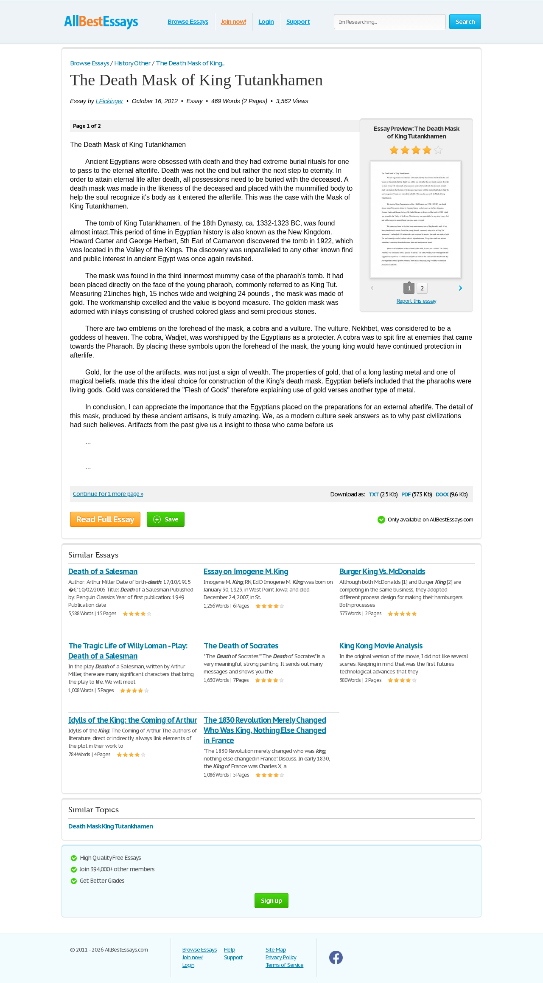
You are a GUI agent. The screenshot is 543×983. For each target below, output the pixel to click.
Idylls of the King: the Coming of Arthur (132, 720)
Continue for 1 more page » (108, 494)
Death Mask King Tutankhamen (110, 826)
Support (298, 21)
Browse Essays (188, 21)
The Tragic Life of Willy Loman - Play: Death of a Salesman (127, 651)
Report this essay (416, 300)
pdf (406, 494)
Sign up (271, 900)
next (461, 288)
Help (229, 949)
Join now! (233, 21)
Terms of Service (284, 965)
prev (372, 288)
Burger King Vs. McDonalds (382, 571)
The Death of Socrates (241, 646)
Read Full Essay (105, 519)
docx (442, 494)
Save (165, 519)
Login (266, 21)
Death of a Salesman (102, 571)
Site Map (276, 949)
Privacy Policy (281, 957)
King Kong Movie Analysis (381, 646)
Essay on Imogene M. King (246, 571)
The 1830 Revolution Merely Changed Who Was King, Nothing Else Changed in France (265, 730)
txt (374, 494)
